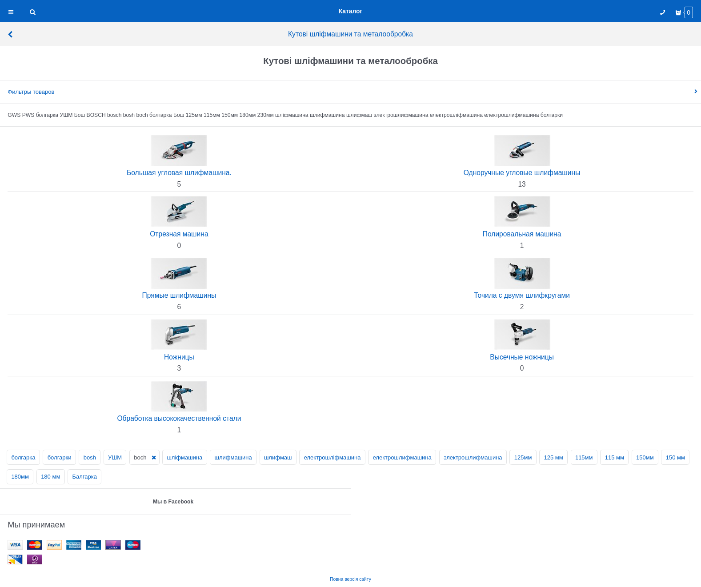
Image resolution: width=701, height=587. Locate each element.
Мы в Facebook (173, 502)
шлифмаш (278, 457)
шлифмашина (233, 457)
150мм (645, 457)
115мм (584, 457)
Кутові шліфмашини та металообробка (210, 34)
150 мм (675, 457)
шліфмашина (184, 457)
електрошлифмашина (402, 457)
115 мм (614, 457)
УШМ (115, 457)
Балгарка (84, 476)
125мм (523, 457)
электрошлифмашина (473, 457)
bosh (90, 457)
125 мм (553, 457)
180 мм (50, 476)
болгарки (60, 457)
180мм (20, 476)
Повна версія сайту (350, 579)
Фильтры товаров (31, 91)
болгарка (23, 457)
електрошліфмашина (332, 457)
